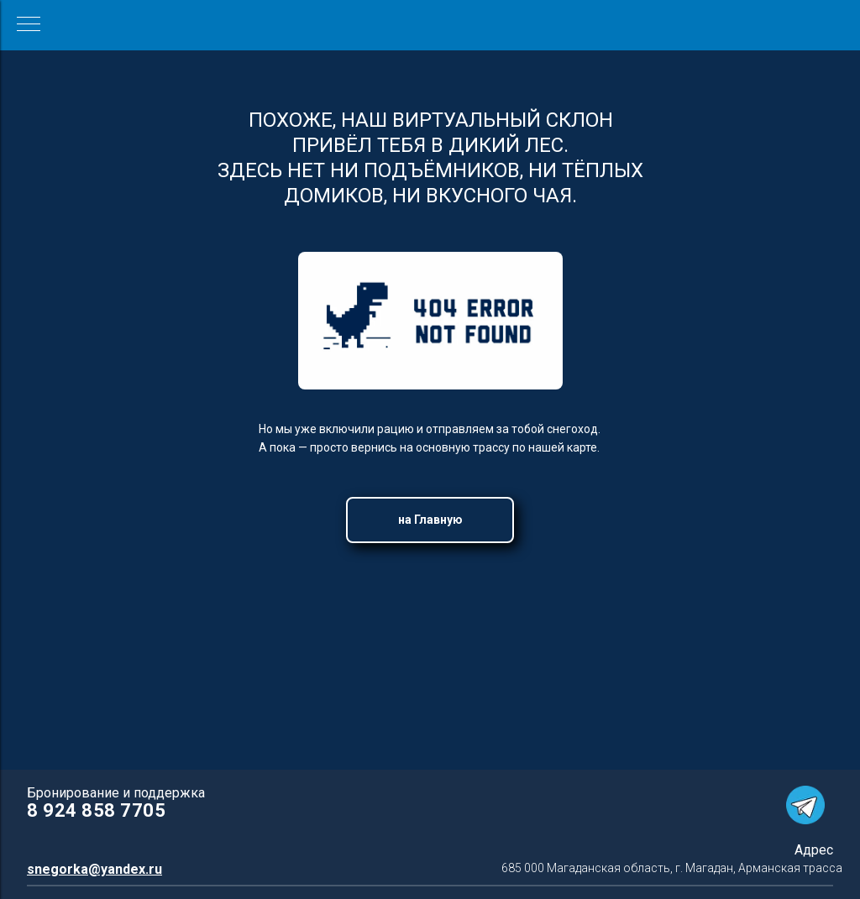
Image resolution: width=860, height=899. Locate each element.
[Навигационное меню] (28, 25)
